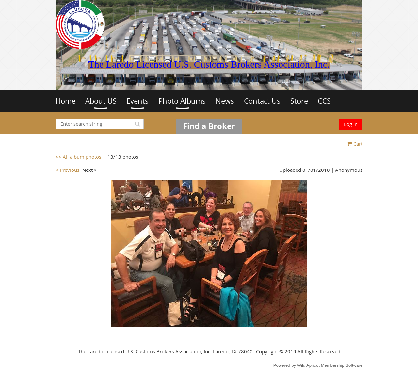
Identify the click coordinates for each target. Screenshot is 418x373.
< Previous (67, 170)
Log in (351, 124)
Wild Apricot (308, 365)
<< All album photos (78, 157)
